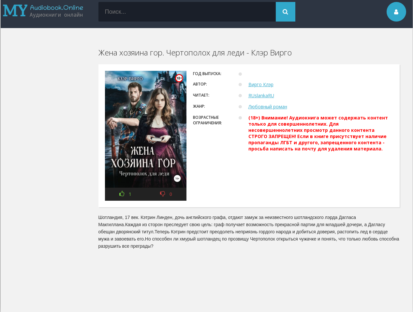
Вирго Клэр (260, 84)
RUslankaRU (261, 95)
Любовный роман (267, 106)
